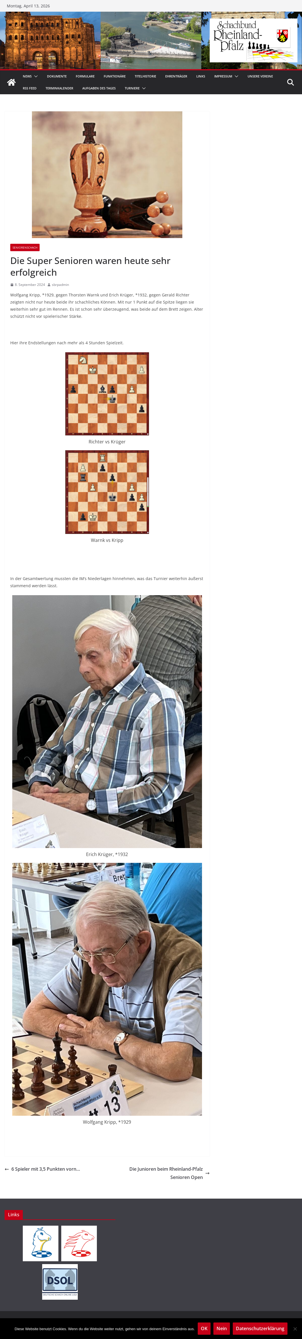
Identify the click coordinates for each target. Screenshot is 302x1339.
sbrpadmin (60, 284)
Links (200, 76)
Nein (222, 1328)
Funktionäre (115, 76)
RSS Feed (29, 88)
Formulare (85, 76)
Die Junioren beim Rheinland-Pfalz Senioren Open (169, 1173)
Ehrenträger (176, 76)
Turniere (132, 88)
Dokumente (57, 76)
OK (204, 1328)
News (27, 76)
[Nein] (295, 1329)
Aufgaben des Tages (99, 88)
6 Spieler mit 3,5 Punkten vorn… (42, 1169)
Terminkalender (59, 88)
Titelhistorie (145, 76)
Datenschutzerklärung (260, 1328)
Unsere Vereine (260, 76)
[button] (35, 76)
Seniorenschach (25, 247)
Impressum (223, 76)
